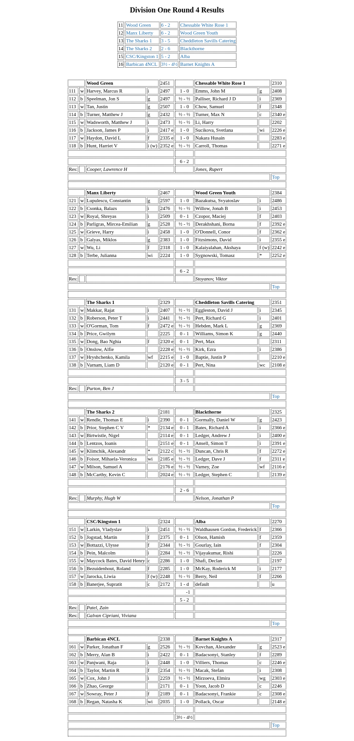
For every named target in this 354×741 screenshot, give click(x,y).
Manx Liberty (139, 32)
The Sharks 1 (139, 40)
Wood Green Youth (199, 32)
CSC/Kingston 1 (142, 56)
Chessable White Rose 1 (204, 25)
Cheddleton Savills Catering (208, 40)
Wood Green (138, 25)
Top (275, 177)
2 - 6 (166, 48)
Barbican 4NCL (141, 64)
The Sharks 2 (139, 48)
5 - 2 (166, 56)
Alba (185, 56)
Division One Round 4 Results (177, 10)
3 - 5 (166, 40)
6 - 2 (166, 25)
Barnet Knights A (197, 64)
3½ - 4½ (169, 64)
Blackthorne (192, 48)
